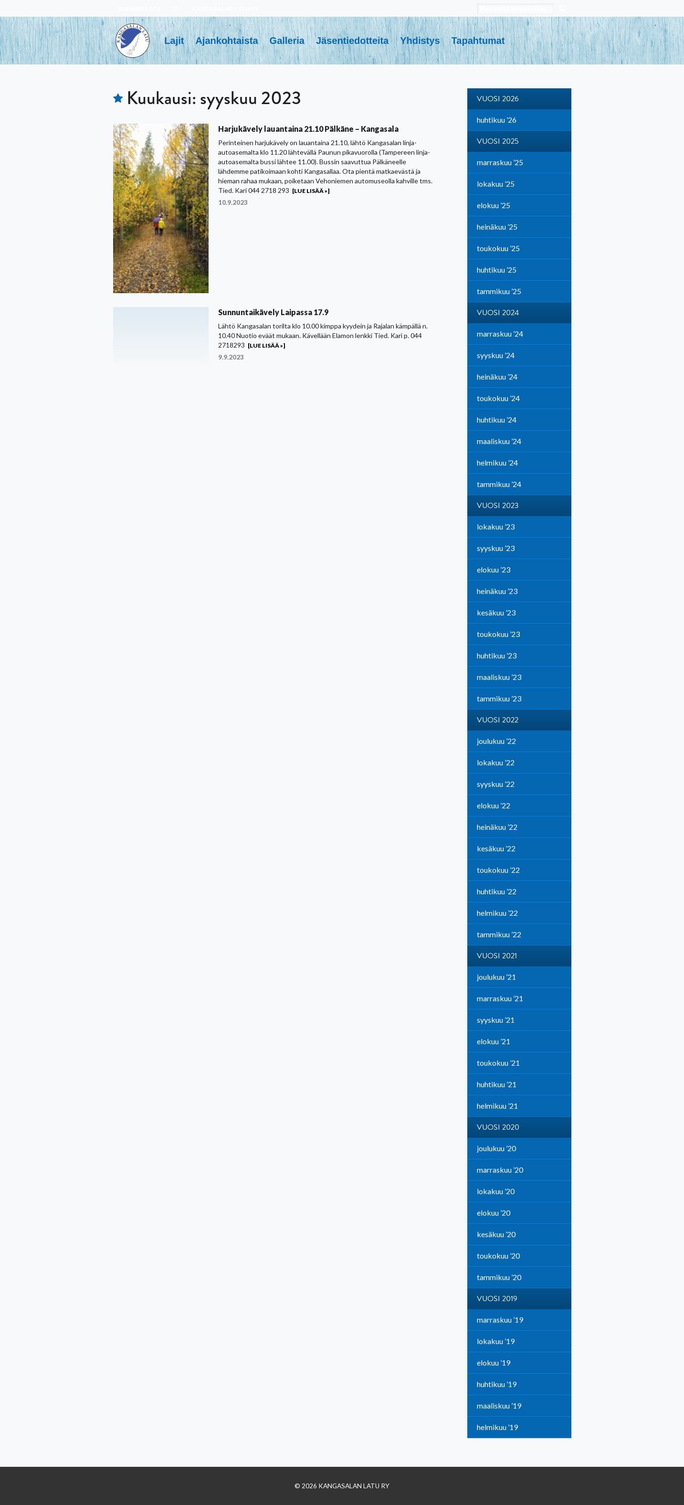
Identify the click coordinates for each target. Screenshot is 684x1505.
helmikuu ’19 (497, 1426)
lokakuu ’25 (496, 183)
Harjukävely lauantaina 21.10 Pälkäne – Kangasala (308, 128)
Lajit (174, 40)
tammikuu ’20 (499, 1277)
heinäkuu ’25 (497, 226)
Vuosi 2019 (497, 1298)
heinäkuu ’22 (497, 826)
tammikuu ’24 (499, 483)
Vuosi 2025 (498, 141)
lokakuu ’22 (496, 762)
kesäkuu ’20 (496, 1234)
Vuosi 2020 (498, 1127)
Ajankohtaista (226, 40)
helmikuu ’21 (497, 1105)
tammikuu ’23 (499, 698)
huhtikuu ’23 (496, 655)
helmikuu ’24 (497, 462)
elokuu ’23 (493, 569)
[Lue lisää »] (310, 190)
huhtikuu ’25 (496, 269)
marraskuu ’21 (500, 998)
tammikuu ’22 (499, 934)
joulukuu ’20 (496, 1148)
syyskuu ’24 (496, 355)
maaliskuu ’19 (499, 1405)
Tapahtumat (478, 40)
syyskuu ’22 (496, 783)
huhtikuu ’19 (496, 1383)
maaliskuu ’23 (499, 676)
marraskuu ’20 (500, 1169)
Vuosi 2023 (498, 505)
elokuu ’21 (493, 1041)
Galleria (287, 40)
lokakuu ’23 (496, 526)
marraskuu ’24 (500, 333)
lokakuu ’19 (496, 1341)
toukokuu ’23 (498, 633)
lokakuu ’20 (496, 1191)
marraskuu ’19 (500, 1319)
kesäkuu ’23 (496, 612)
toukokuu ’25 (498, 248)
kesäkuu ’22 (496, 848)
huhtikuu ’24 (496, 419)
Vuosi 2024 (498, 312)
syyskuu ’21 (496, 1019)
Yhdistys (420, 40)
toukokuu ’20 (498, 1255)
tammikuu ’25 (499, 291)
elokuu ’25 (493, 205)
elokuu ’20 (493, 1212)
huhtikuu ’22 (496, 891)
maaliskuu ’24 (499, 440)
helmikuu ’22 (497, 912)
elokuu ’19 (493, 1362)
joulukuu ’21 (496, 976)
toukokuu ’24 (498, 398)
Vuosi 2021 (497, 956)
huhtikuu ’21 (496, 1084)
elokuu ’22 (493, 805)
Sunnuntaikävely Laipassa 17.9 (273, 312)
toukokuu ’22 (498, 869)
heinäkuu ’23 (497, 590)
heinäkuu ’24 (497, 376)
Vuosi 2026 (498, 99)
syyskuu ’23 (496, 547)
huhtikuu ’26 (496, 119)
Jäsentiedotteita (352, 40)
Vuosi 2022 (497, 720)
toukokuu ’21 (498, 1062)
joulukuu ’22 (496, 740)
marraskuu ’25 (500, 162)
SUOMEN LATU (139, 9)
